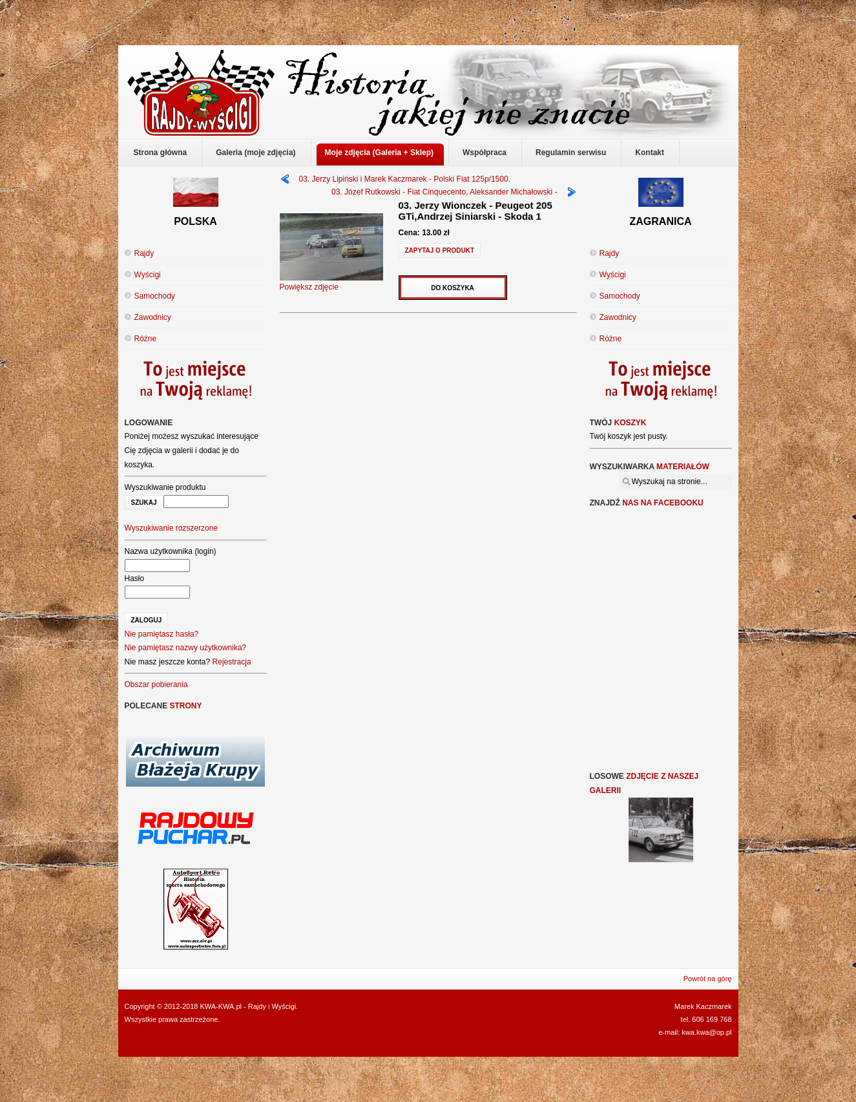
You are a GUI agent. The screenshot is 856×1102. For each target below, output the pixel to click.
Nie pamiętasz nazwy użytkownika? (186, 647)
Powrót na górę (708, 978)
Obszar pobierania (156, 684)
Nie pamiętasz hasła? (162, 634)
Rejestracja (232, 661)
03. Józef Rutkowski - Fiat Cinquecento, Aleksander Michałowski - (444, 191)
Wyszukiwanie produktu (165, 487)
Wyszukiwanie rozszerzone (171, 528)
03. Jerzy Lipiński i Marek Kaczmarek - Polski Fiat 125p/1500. (404, 179)
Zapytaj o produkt (440, 250)
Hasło (135, 578)
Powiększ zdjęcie (331, 282)
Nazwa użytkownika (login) (170, 551)
